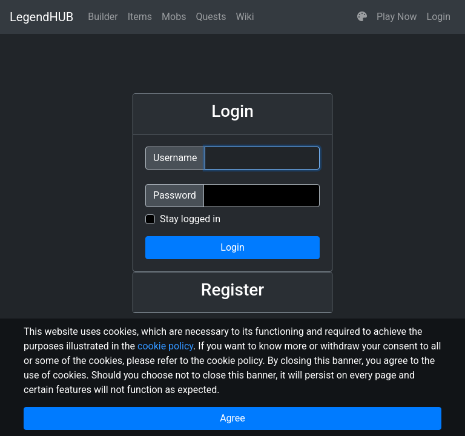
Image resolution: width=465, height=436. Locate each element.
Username (175, 158)
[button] (362, 17)
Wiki (245, 16)
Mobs (174, 16)
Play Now (397, 16)
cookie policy (165, 346)
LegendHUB (41, 17)
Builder (103, 16)
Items (140, 16)
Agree (232, 418)
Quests (211, 16)
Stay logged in (190, 219)
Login (438, 16)
